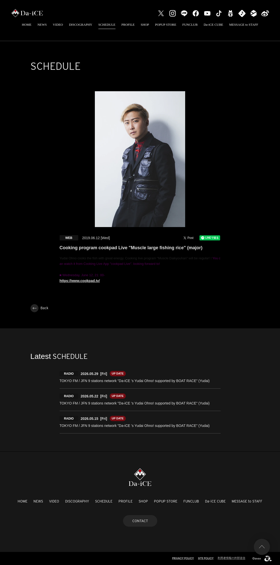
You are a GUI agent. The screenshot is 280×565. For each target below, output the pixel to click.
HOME (26, 24)
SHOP (145, 24)
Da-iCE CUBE (213, 24)
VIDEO (58, 24)
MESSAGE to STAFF (243, 24)
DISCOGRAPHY (80, 24)
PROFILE (128, 24)
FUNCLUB (190, 24)
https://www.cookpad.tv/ (80, 281)
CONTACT (140, 521)
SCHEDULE (106, 24)
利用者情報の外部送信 (231, 557)
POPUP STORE (165, 24)
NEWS (42, 24)
